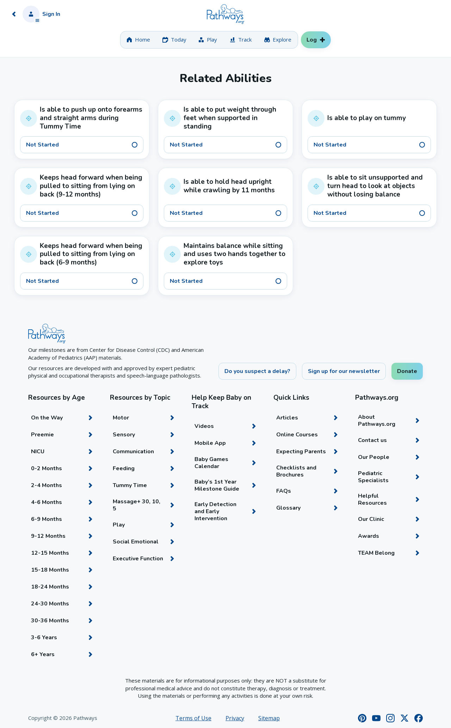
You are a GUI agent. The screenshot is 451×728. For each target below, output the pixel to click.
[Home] (225, 14)
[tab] (138, 39)
